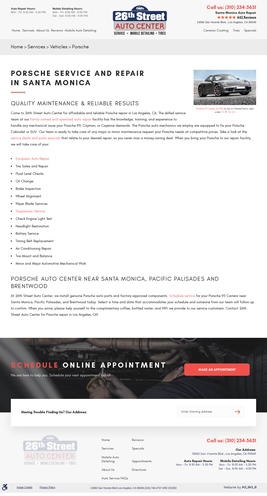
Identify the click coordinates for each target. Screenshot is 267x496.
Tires (236, 30)
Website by (240, 487)
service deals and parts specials (35, 138)
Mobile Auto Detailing (80, 30)
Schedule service (182, 296)
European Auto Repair (32, 159)
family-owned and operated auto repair (60, 119)
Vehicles (58, 47)
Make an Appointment (217, 370)
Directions (139, 470)
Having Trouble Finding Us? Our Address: (54, 412)
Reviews (57, 30)
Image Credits (24, 487)
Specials (250, 30)
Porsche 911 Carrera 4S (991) (209, 108)
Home (16, 30)
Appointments (141, 461)
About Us (42, 30)
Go (237, 411)
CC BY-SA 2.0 (228, 112)
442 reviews (246, 17)
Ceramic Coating (216, 30)
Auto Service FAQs (115, 478)
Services (28, 30)
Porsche (80, 47)
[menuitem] (16, 30)
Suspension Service (30, 211)
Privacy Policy (47, 487)
